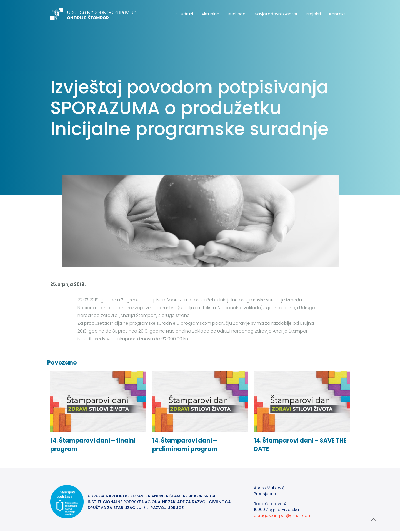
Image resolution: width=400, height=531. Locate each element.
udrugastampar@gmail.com (283, 515)
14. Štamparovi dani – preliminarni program (185, 444)
